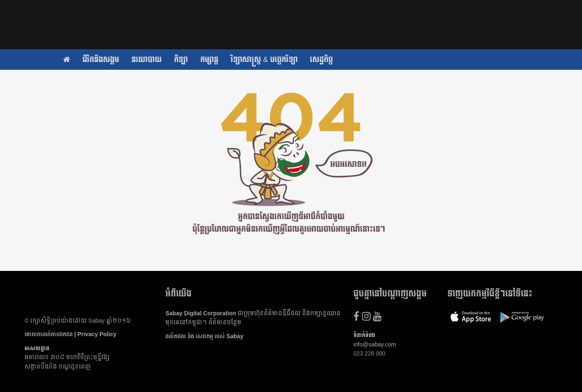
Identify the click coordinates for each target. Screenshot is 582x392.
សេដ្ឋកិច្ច (321, 59)
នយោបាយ (146, 59)
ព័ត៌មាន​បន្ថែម (225, 322)
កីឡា (181, 59)
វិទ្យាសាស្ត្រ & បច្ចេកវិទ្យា (264, 59)
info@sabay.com (374, 344)
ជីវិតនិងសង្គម (100, 59)
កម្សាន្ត (209, 59)
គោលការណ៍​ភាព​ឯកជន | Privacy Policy (71, 334)
